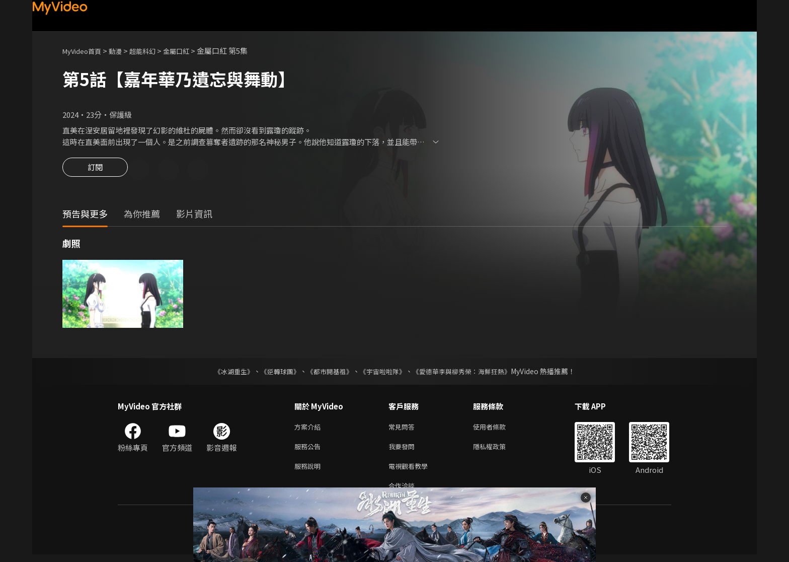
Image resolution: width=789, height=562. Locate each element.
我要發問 (403, 450)
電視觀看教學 (411, 471)
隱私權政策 (498, 450)
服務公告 (309, 450)
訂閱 (95, 170)
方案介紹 (309, 429)
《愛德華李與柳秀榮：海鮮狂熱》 (468, 373)
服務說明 (309, 471)
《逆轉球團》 (274, 373)
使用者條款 (498, 429)
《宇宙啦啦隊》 (383, 373)
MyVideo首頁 (85, 50)
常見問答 (403, 429)
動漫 (123, 50)
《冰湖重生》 (225, 373)
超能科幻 (153, 50)
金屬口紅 (191, 50)
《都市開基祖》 (327, 373)
